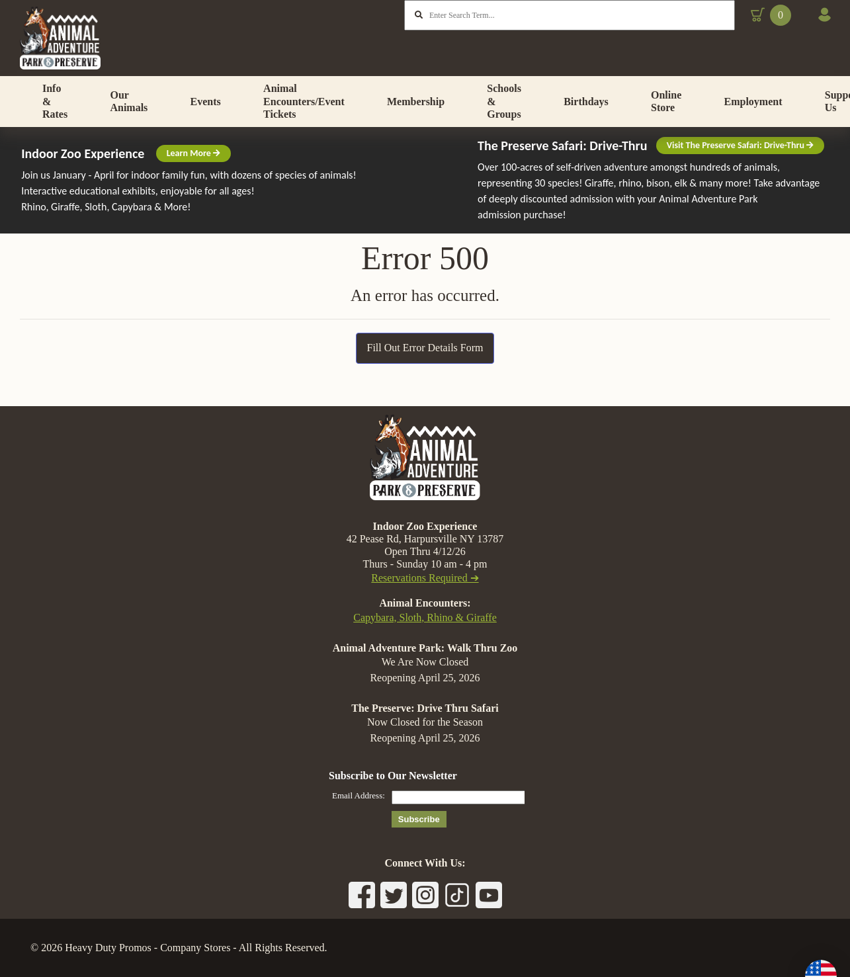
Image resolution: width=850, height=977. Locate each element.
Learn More (193, 181)
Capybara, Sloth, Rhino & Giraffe (425, 617)
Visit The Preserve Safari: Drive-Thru (740, 173)
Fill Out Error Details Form (425, 375)
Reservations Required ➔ (424, 577)
